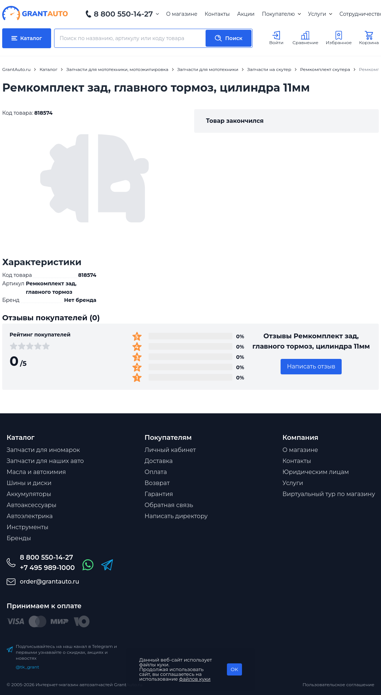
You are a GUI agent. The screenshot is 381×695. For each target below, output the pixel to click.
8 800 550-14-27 (123, 14)
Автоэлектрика (30, 516)
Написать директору (176, 516)
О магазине (181, 14)
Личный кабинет (170, 449)
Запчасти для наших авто (45, 460)
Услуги (320, 14)
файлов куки (195, 679)
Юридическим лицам (315, 471)
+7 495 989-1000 (47, 568)
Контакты (217, 14)
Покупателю (281, 14)
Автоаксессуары (31, 505)
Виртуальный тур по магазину (328, 494)
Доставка (159, 460)
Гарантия (159, 494)
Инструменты (28, 527)
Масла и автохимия (36, 471)
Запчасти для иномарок (43, 449)
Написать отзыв (311, 366)
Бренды (19, 538)
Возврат (157, 483)
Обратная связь (169, 505)
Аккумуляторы (29, 494)
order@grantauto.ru (49, 581)
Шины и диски (29, 483)
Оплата (156, 471)
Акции (245, 14)
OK (234, 669)
